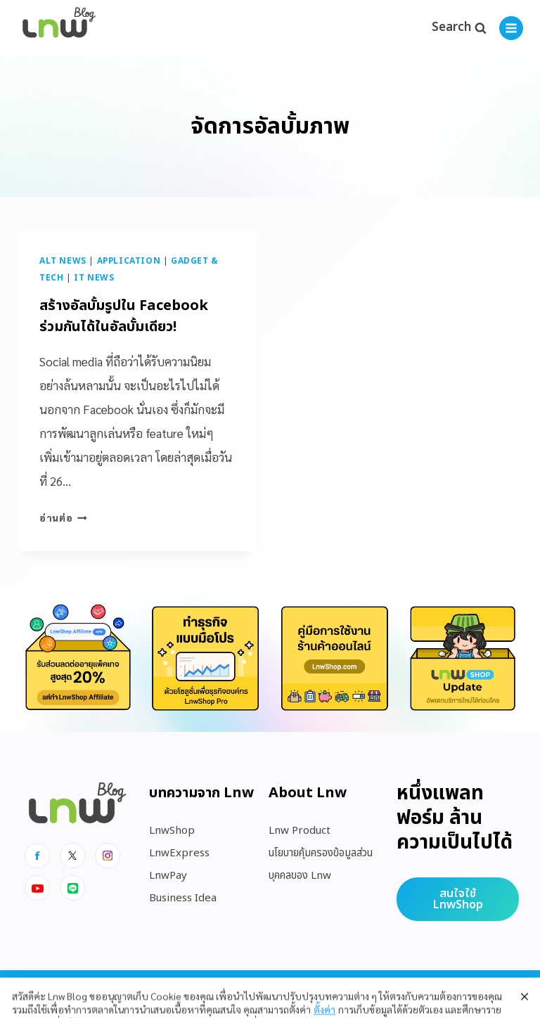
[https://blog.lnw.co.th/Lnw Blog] (59, 28)
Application (129, 260)
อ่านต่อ (63, 517)
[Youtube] (37, 888)
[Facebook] (37, 855)
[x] (72, 855)
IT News (94, 277)
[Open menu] (511, 28)
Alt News (62, 260)
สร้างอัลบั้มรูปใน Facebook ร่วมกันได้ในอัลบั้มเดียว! (123, 316)
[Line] (72, 888)
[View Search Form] (458, 28)
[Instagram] (107, 855)
